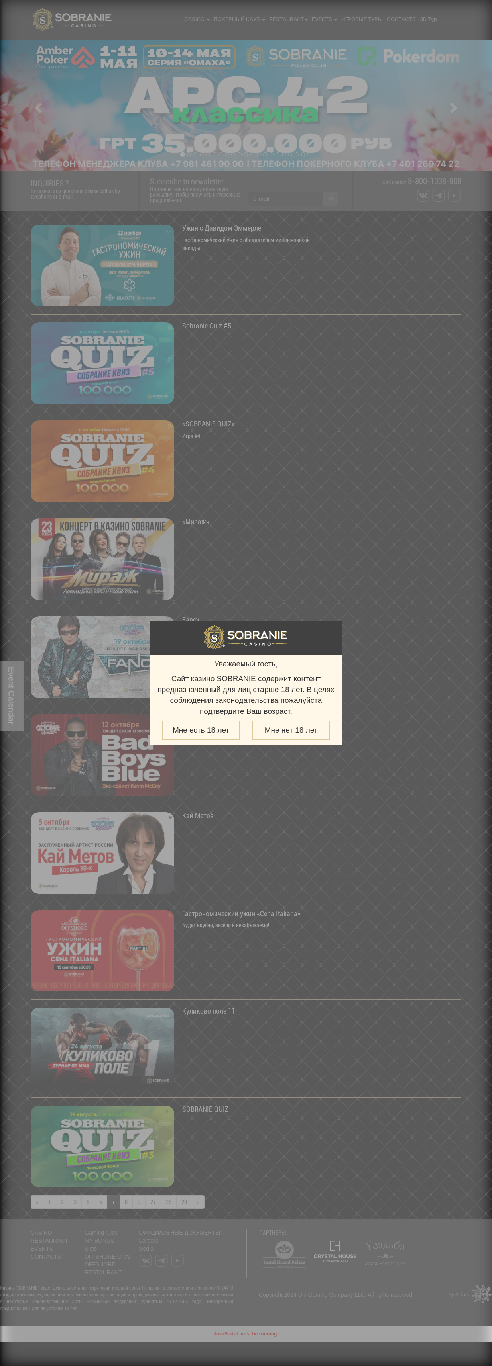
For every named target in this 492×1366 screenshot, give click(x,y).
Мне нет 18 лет (291, 730)
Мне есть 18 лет (201, 730)
